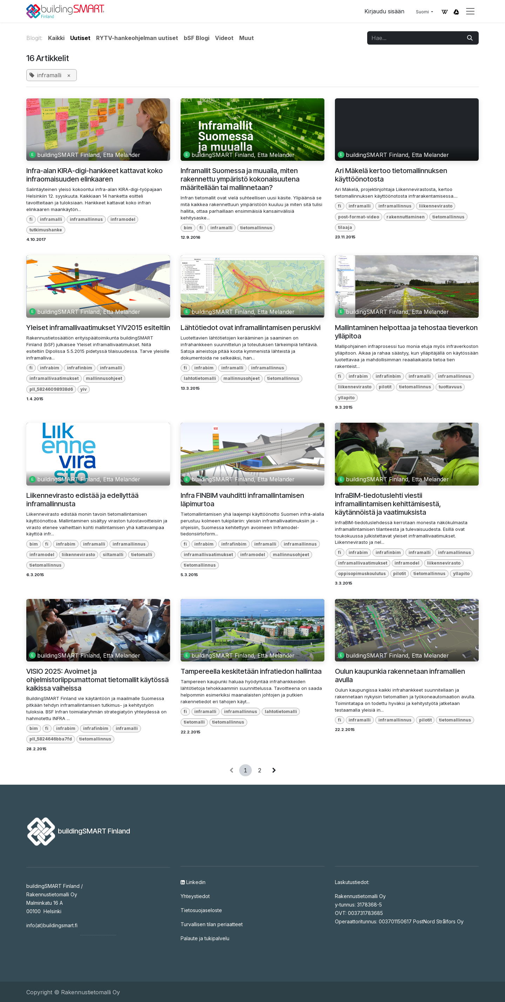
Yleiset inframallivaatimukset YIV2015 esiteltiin (98, 327)
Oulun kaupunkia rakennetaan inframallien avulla (400, 675)
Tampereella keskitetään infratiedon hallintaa (251, 671)
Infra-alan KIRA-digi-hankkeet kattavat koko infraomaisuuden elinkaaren (94, 174)
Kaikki (56, 37)
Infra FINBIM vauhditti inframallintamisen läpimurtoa (242, 499)
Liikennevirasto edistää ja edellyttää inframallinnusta (82, 499)
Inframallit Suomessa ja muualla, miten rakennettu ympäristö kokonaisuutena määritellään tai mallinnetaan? (240, 179)
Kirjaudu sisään (384, 11)
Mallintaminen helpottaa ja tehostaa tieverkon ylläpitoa (406, 331)
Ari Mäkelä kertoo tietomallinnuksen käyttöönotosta (391, 174)
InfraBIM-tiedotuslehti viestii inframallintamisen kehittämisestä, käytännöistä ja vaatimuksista (388, 503)
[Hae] (470, 38)
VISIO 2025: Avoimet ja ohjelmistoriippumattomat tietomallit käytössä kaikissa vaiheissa (97, 679)
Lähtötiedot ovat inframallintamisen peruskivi (251, 327)
